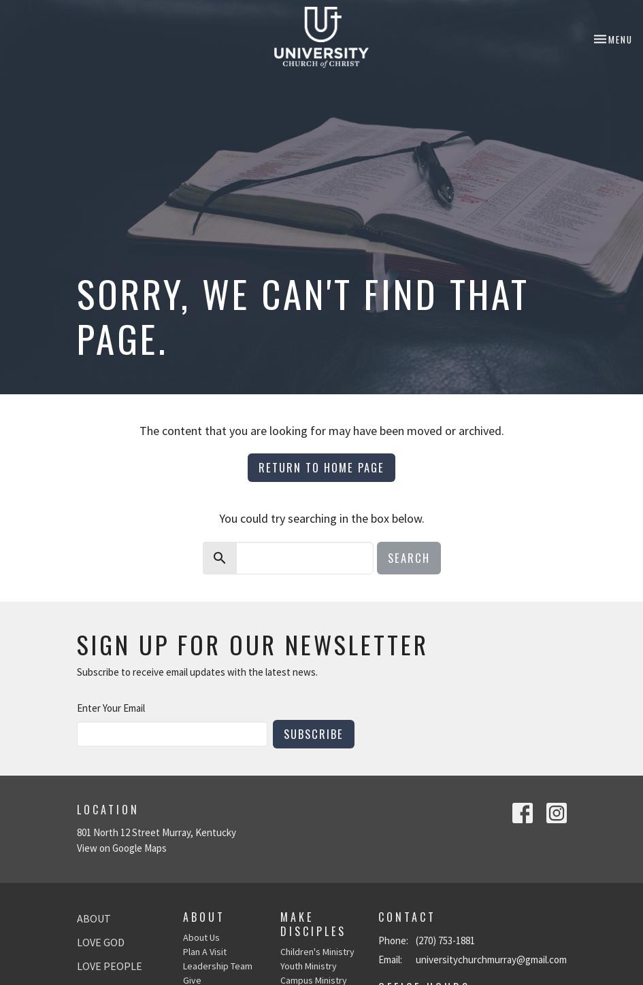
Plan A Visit (205, 952)
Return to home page (321, 467)
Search (409, 557)
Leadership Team (217, 966)
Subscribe (314, 733)
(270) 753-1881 (445, 940)
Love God (101, 942)
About (94, 918)
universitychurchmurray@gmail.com (491, 959)
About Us (201, 937)
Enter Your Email (111, 708)
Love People (109, 966)
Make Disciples (313, 924)
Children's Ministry (317, 952)
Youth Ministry (308, 966)
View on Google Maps (122, 848)
